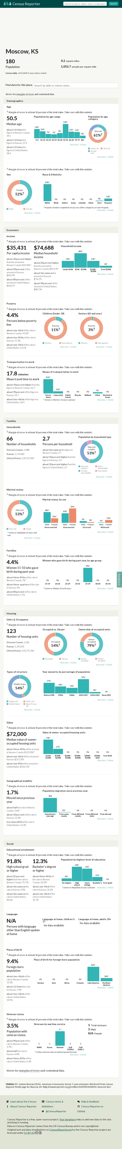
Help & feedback (90, 1101)
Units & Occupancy (17, 619)
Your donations (67, 1119)
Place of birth (14, 949)
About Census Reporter (23, 1106)
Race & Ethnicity (52, 174)
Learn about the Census (23, 1101)
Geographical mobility (19, 780)
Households (13, 427)
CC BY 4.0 (33, 1132)
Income (11, 236)
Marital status (15, 489)
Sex (9, 174)
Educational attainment (20, 849)
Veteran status (15, 1014)
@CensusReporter (56, 1111)
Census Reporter (22, 4)
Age (9, 106)
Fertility (11, 550)
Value (10, 722)
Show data (74, 145)
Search (113, 3)
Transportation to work (20, 361)
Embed (83, 145)
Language (12, 914)
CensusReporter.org (61, 1129)
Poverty (11, 303)
